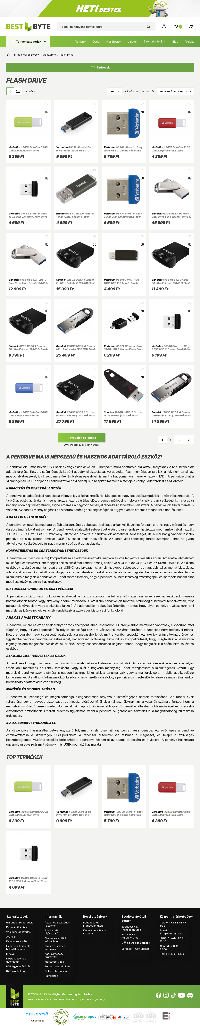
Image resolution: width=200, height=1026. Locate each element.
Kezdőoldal (8, 54)
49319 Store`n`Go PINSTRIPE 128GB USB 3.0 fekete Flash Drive (73, 150)
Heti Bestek (113, 41)
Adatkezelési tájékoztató (52, 932)
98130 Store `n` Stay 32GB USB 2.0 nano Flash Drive (171, 347)
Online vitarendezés (57, 971)
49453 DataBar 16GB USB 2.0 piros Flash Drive (171, 149)
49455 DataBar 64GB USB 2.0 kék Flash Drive (28, 414)
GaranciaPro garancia (19, 922)
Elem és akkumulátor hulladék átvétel (18, 947)
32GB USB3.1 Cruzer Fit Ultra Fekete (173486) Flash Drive (28, 349)
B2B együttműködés (18, 966)
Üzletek (133, 41)
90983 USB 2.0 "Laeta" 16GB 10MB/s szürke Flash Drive (75, 217)
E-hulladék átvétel (17, 941)
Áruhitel (11, 936)
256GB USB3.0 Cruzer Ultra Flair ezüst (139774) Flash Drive (76, 349)
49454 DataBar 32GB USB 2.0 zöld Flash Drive (28, 149)
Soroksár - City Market (135, 948)
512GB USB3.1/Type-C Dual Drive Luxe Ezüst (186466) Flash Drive (171, 217)
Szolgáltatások (153, 41)
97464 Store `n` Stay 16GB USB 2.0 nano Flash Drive (28, 215)
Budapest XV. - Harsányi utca (130, 936)
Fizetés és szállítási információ (56, 940)
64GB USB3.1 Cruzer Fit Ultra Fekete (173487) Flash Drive (171, 283)
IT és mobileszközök (26, 54)
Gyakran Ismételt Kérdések (55, 947)
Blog (175, 41)
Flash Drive (66, 54)
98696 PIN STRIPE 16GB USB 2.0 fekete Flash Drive (121, 283)
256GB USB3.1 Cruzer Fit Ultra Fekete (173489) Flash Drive (75, 415)
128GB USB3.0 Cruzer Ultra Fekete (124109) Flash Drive (123, 415)
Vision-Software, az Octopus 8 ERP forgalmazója (79, 999)
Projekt (189, 41)
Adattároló (49, 54)
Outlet (96, 41)
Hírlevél (10, 953)
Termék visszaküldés (57, 966)
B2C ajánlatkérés (16, 971)
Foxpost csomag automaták (16, 960)
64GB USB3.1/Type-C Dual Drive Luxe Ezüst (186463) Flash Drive (28, 283)
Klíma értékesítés (16, 927)
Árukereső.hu (37, 1021)
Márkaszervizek (54, 961)
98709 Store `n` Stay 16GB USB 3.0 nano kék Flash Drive (123, 150)
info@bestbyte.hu (171, 933)
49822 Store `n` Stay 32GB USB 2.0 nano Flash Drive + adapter (123, 349)
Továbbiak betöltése (82, 437)
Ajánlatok (80, 41)
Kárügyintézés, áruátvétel (54, 955)
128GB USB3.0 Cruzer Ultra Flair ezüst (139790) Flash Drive (171, 415)
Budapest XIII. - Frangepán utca (93, 924)
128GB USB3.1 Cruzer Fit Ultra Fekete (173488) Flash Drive (75, 283)
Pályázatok (51, 975)
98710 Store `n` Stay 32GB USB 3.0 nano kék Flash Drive (123, 217)
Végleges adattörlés (18, 931)
